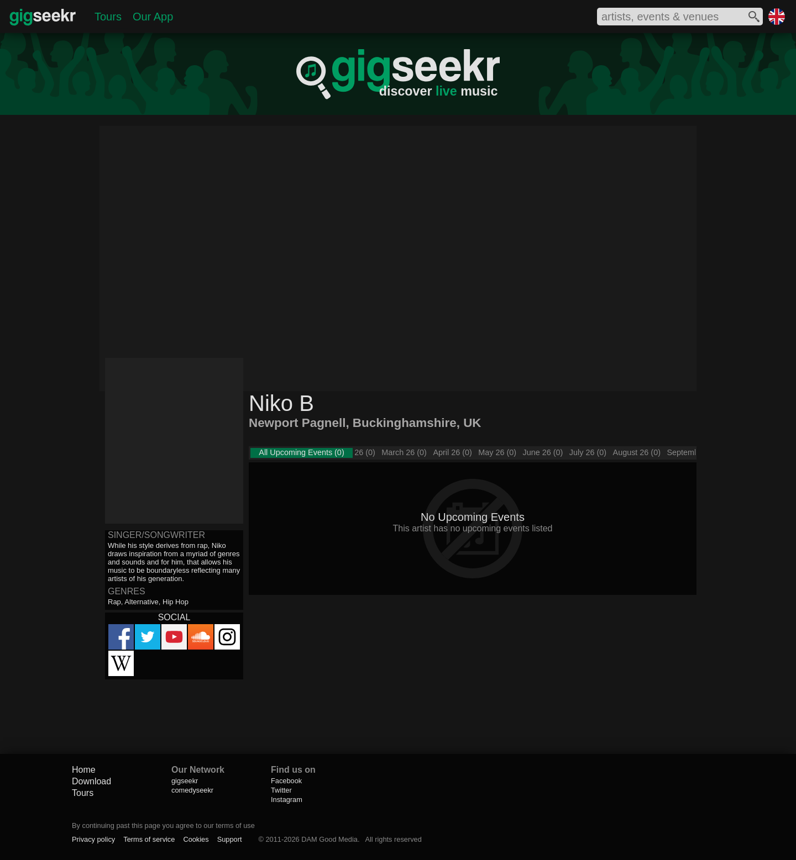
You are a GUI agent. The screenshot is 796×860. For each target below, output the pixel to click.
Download (91, 781)
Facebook (286, 781)
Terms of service (149, 839)
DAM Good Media (329, 839)
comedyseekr (192, 790)
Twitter (281, 790)
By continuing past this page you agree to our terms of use (163, 825)
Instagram (286, 799)
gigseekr (184, 781)
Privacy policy (93, 839)
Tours (108, 16)
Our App (153, 16)
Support (229, 839)
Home (84, 769)
